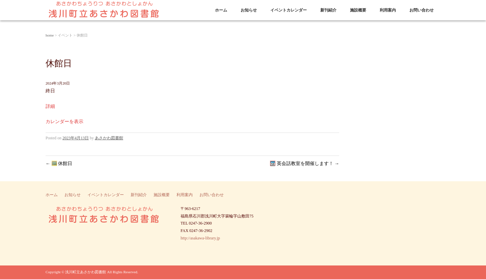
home (50, 35)
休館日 (59, 163)
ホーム (221, 10)
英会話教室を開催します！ (304, 163)
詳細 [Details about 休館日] (50, 106)
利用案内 (388, 10)
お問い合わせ (421, 10)
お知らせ (249, 10)
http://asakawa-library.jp (200, 238)
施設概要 (358, 10)
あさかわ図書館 (109, 138)
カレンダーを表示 (64, 121)
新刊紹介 (328, 10)
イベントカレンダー (288, 10)
